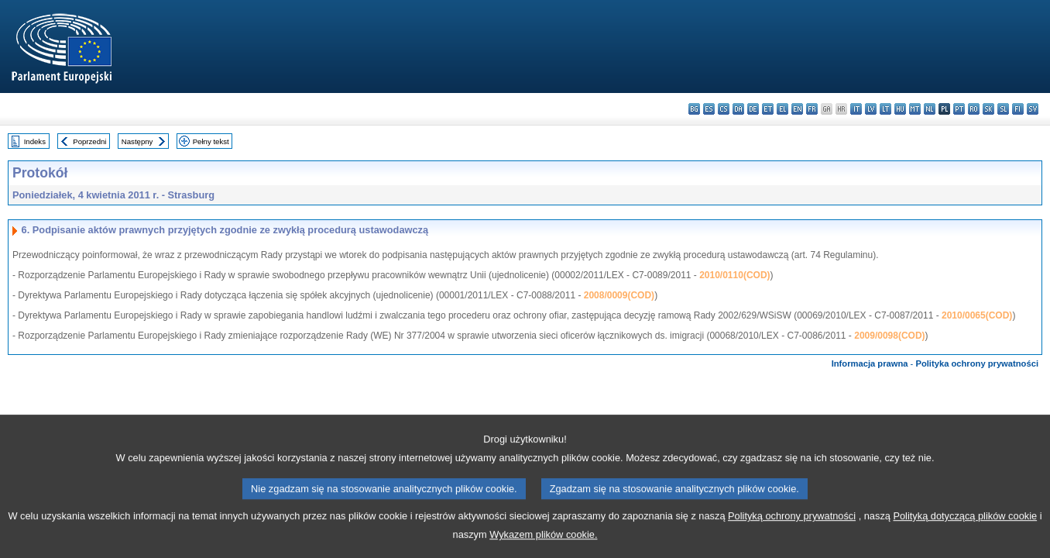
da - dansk (738, 109)
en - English (797, 109)
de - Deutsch (753, 109)
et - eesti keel (768, 109)
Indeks (35, 141)
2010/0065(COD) (977, 315)
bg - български (694, 109)
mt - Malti (915, 109)
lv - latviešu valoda (871, 109)
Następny (137, 141)
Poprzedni (89, 141)
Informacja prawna (870, 363)
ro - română (974, 109)
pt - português (959, 109)
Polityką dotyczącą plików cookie (965, 532)
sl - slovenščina (1003, 109)
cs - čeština (723, 109)
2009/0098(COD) (889, 335)
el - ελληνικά (782, 109)
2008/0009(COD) (619, 295)
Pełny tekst (211, 141)
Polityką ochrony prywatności (792, 532)
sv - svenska (1032, 109)
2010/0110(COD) (734, 275)
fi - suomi (1018, 109)
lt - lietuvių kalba (885, 109)
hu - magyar (900, 109)
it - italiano (856, 109)
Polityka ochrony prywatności (976, 363)
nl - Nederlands (929, 109)
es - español (709, 109)
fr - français (812, 109)
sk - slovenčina (988, 109)
